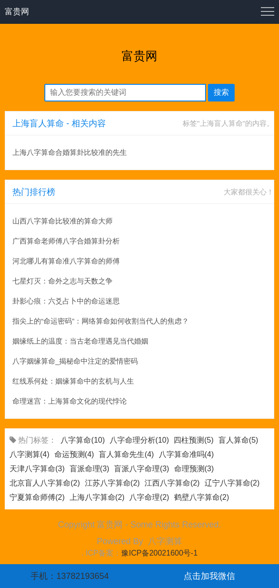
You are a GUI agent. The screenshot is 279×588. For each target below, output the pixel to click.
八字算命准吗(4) (186, 454)
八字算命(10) (82, 440)
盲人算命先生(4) (126, 454)
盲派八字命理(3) (141, 469)
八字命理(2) (149, 497)
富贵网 (17, 11)
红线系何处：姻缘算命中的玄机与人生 (73, 381)
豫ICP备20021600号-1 (159, 553)
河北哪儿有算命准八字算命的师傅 (66, 261)
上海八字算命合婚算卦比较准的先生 (69, 152)
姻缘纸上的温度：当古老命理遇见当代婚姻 (80, 341)
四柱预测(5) (194, 440)
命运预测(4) (74, 454)
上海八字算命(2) (97, 497)
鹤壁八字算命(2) (201, 497)
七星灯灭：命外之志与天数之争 (62, 281)
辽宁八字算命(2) (232, 483)
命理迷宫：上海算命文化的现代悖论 (69, 401)
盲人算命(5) (238, 440)
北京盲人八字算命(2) (45, 483)
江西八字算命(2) (172, 483)
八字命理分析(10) (139, 440)
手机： (70, 576)
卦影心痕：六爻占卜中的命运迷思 (66, 301)
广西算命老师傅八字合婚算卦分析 (66, 241)
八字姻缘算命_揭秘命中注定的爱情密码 (75, 361)
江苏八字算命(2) (112, 483)
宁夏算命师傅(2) (37, 497)
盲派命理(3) (90, 469)
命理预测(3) (194, 469)
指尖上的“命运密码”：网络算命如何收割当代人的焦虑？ (100, 321)
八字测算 (165, 541)
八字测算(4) (30, 454)
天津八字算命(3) (37, 469)
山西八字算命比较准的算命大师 (62, 221)
